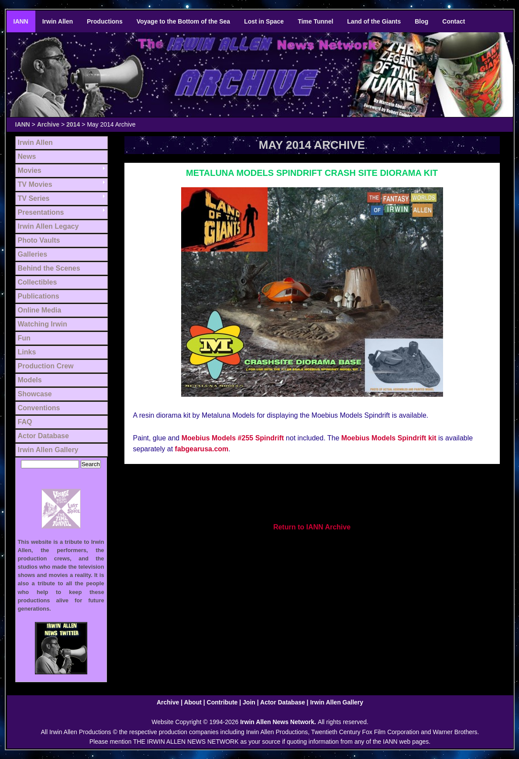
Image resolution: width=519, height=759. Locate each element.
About (192, 702)
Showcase (35, 394)
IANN (21, 21)
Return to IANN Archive (312, 527)
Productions (105, 21)
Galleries (33, 254)
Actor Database (43, 436)
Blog (421, 21)
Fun (24, 338)
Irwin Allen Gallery (48, 449)
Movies (29, 170)
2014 (73, 124)
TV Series (34, 198)
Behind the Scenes (49, 268)
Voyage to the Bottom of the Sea (183, 21)
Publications (38, 296)
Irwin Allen (57, 21)
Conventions (39, 408)
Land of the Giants (374, 21)
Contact (453, 21)
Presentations (41, 212)
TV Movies (35, 184)
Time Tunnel (315, 21)
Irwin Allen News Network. (279, 721)
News (27, 156)
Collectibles (37, 282)
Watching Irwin (42, 324)
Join (249, 702)
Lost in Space (264, 21)
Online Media (40, 310)
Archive (48, 124)
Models (30, 380)
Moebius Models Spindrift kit (389, 438)
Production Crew (46, 366)
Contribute (222, 702)
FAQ (25, 422)
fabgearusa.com (202, 449)
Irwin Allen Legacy (48, 226)
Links (27, 352)
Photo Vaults (39, 240)
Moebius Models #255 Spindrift (233, 438)
